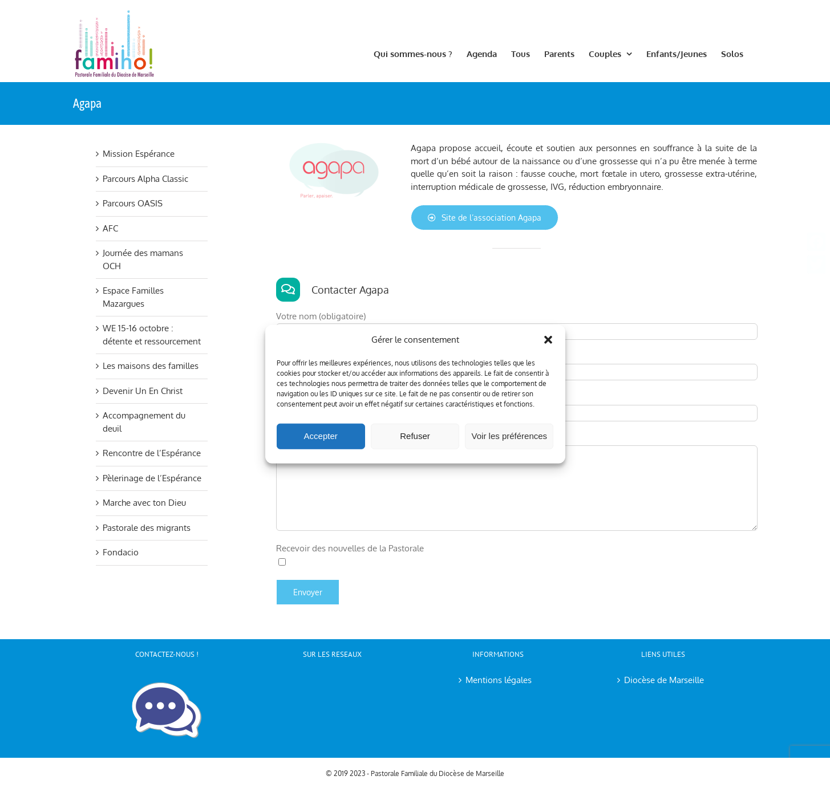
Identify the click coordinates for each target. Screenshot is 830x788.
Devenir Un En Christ (143, 390)
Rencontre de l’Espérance (152, 453)
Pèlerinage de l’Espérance (152, 478)
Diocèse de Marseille (664, 680)
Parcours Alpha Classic (145, 178)
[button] (548, 340)
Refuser (415, 436)
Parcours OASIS (133, 203)
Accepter (321, 436)
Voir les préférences (510, 436)
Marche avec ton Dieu (144, 502)
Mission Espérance (139, 153)
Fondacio (121, 552)
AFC (110, 228)
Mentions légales (498, 680)
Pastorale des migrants (147, 527)
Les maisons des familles (151, 365)
